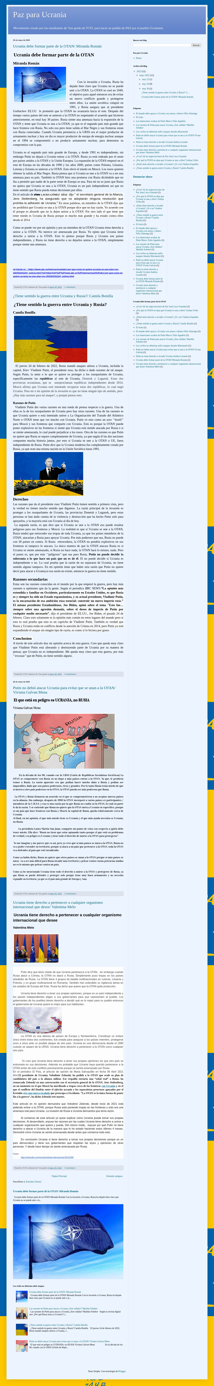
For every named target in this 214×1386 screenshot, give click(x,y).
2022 (139, 71)
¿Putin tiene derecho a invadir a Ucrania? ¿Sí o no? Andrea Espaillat (167, 164)
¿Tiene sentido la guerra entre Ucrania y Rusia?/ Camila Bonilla (63, 296)
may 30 (145, 88)
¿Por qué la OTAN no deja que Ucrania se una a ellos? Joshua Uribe (167, 160)
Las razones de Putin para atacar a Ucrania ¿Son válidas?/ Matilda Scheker (63, 1308)
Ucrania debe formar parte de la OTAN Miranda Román (161, 146)
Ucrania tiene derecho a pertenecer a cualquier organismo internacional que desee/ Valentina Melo (58, 904)
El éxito (139, 117)
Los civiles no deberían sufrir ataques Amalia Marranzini (162, 131)
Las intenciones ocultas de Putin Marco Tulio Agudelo (161, 121)
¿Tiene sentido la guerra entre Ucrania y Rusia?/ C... (165, 92)
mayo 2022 (144, 75)
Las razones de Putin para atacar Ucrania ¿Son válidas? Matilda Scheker (149, 247)
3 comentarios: (70, 674)
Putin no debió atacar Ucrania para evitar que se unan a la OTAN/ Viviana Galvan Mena (69, 1341)
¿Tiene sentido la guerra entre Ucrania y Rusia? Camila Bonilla (165, 168)
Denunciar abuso (142, 176)
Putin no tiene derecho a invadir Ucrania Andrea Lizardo (162, 142)
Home (139, 58)
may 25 (145, 79)
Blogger (121, 1371)
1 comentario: (70, 287)
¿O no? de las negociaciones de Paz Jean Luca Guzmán (161, 156)
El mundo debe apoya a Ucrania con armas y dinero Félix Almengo (166, 113)
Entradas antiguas (114, 1176)
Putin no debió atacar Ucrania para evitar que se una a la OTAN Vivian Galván (149, 263)
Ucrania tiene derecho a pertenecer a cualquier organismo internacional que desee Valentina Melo (149, 289)
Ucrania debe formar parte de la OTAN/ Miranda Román (57, 46)
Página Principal (59, 1176)
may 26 (145, 84)
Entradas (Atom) (33, 1181)
